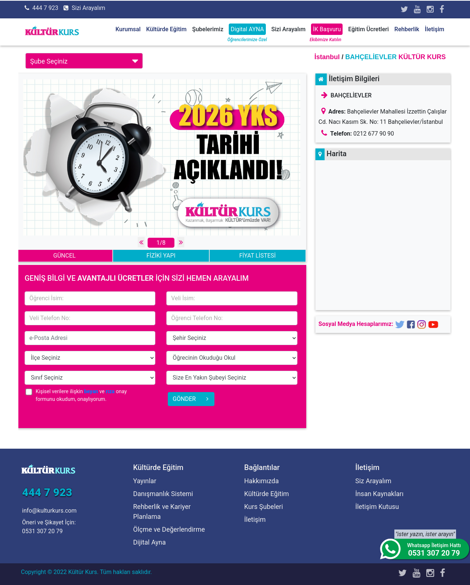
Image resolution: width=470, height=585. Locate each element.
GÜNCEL (64, 255)
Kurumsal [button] (128, 29)
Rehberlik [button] (406, 29)
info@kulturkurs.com (49, 510)
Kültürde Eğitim (266, 494)
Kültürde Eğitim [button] (166, 29)
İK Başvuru (327, 29)
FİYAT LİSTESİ (257, 255)
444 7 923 (45, 7)
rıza (110, 391)
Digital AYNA (247, 29)
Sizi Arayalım (88, 7)
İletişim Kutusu (377, 506)
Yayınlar (144, 481)
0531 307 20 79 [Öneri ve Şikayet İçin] (42, 531)
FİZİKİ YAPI (161, 255)
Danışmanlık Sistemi (163, 494)
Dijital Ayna (149, 542)
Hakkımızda (261, 481)
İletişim (434, 29)
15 (231, 338)
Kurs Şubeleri (263, 506)
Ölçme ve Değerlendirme (169, 529)
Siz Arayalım (373, 481)
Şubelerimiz (207, 29)
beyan (91, 391)
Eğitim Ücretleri (368, 29)
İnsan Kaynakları (379, 494)
